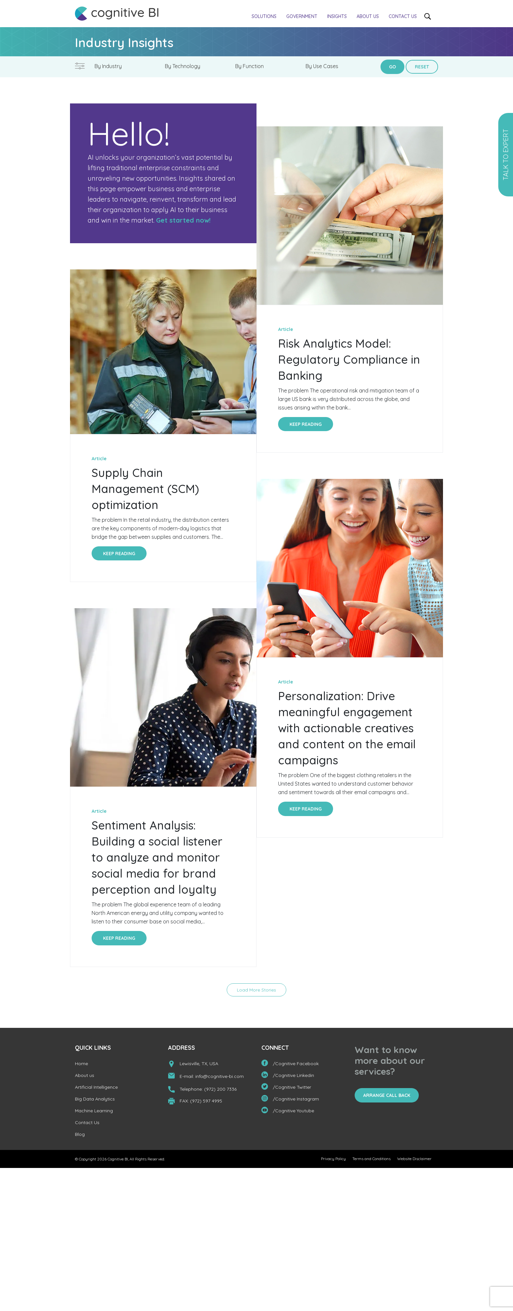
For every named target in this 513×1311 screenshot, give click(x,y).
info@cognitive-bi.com (219, 1078)
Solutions (264, 16)
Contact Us (403, 16)
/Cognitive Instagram (290, 1100)
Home (81, 1065)
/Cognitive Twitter (286, 1088)
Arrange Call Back (386, 1097)
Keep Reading (119, 554)
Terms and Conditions (371, 1160)
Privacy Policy (333, 1160)
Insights (337, 16)
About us (368, 16)
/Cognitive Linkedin (287, 1076)
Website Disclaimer (414, 1160)
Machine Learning (94, 1112)
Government (301, 16)
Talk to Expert (506, 154)
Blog (80, 1136)
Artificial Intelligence (96, 1089)
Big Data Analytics (95, 1100)
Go (392, 67)
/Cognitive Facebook (290, 1064)
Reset (422, 67)
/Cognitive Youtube (287, 1111)
